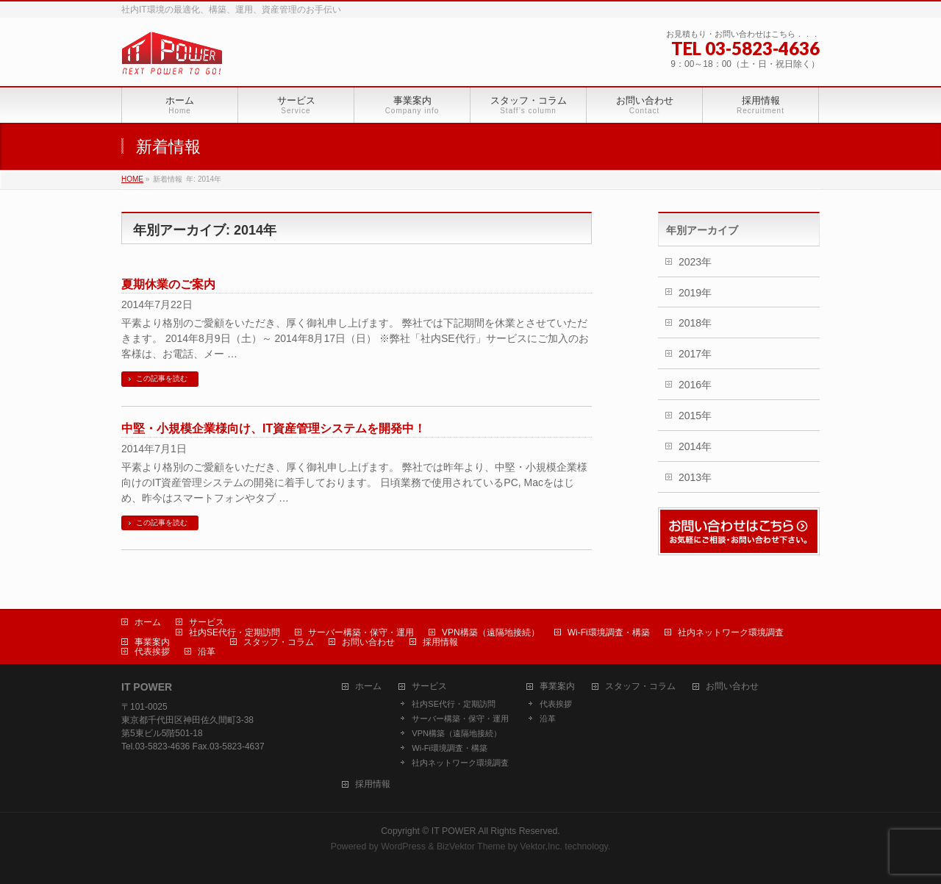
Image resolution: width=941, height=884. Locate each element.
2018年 (695, 323)
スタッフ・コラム (278, 642)
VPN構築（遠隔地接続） (491, 632)
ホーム (148, 622)
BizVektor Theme (471, 846)
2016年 (695, 385)
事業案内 (152, 642)
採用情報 (440, 642)
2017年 (695, 354)
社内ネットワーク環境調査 (731, 632)
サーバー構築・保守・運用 (361, 632)
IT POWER (454, 831)
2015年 (695, 415)
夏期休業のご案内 (168, 284)
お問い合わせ (368, 642)
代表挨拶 (152, 651)
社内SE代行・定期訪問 (234, 632)
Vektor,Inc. (541, 846)
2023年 (695, 262)
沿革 (206, 651)
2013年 (695, 477)
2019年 (695, 293)
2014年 (695, 446)
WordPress (403, 846)
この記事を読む (161, 378)
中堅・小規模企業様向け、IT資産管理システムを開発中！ (273, 428)
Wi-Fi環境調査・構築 (609, 632)
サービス (206, 622)
